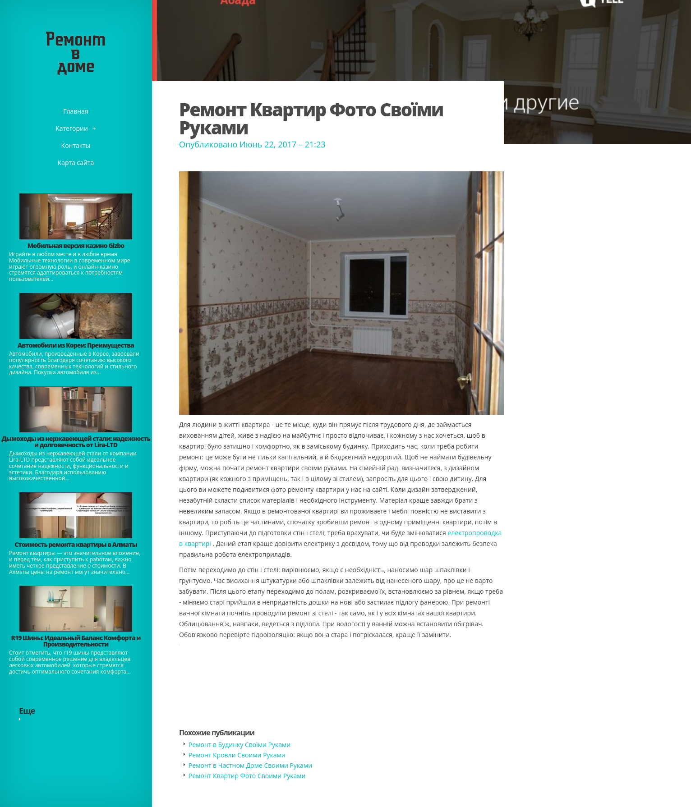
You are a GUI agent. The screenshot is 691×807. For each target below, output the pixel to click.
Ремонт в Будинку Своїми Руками (239, 744)
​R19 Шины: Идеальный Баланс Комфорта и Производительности (76, 640)
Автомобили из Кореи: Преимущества (76, 345)
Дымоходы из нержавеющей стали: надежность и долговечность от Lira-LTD (75, 441)
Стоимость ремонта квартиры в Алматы (75, 544)
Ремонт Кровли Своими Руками (237, 755)
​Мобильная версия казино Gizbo (76, 245)
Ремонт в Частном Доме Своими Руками (250, 765)
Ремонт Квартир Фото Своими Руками (247, 775)
